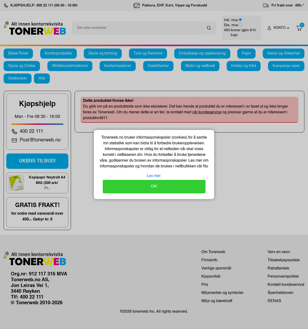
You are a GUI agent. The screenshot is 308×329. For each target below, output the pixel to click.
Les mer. (154, 176)
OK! (154, 187)
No (205, 166)
